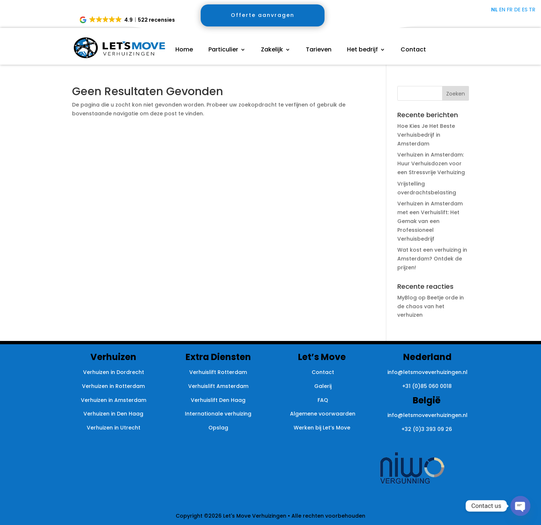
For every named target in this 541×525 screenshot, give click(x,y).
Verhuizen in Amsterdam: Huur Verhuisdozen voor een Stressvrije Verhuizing (431, 163)
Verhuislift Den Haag (218, 400)
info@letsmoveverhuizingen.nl (427, 372)
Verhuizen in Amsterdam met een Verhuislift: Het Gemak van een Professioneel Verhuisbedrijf (430, 221)
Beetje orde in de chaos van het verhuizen (430, 306)
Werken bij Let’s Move (323, 427)
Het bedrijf (362, 50)
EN (502, 9)
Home (184, 50)
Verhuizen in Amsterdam (113, 400)
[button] (127, 20)
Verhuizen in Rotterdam (113, 386)
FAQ (323, 400)
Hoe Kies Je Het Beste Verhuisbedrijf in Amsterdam (426, 134)
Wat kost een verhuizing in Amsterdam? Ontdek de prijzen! (432, 258)
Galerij (323, 386)
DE (517, 9)
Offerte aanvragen (262, 15)
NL (494, 9)
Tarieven (319, 50)
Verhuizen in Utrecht (113, 427)
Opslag (218, 427)
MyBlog (407, 297)
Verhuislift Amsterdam (218, 386)
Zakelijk (272, 50)
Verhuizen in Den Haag (113, 413)
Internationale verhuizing (218, 413)
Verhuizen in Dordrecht (113, 372)
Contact (413, 50)
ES (524, 9)
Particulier (223, 50)
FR (510, 9)
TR (532, 9)
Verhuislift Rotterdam (218, 372)
